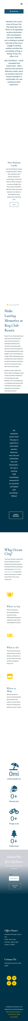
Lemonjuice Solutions (14, 1012)
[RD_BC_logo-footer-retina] (14, 910)
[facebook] (9, 978)
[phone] (14, 983)
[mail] (9, 983)
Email (10, 874)
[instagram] (14, 978)
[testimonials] (16, 515)
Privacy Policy (12, 1014)
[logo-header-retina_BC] (8, 3)
